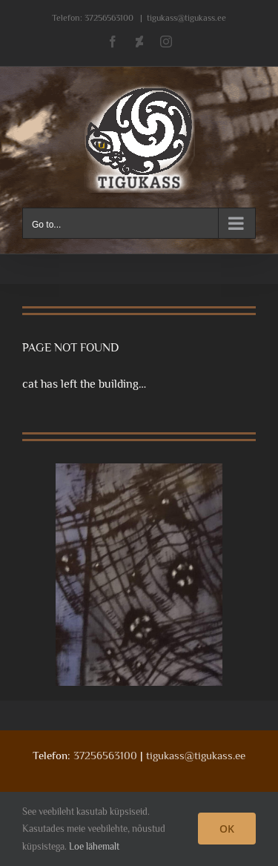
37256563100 (109, 18)
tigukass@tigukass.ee (186, 18)
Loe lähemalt (94, 846)
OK (226, 829)
